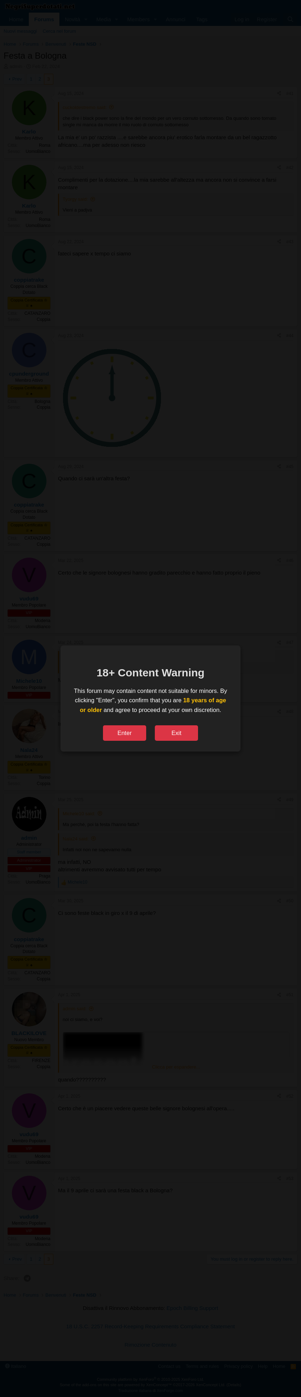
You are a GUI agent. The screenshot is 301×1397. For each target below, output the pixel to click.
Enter (124, 733)
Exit (176, 733)
